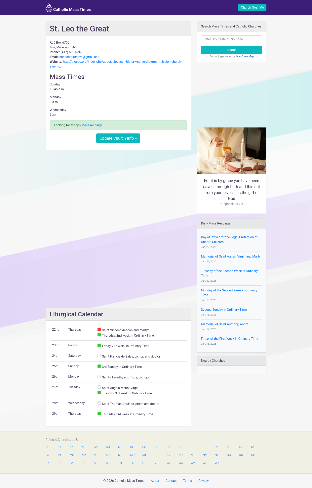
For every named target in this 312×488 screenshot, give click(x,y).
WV (193, 463)
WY (217, 463)
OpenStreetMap (245, 56)
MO (132, 455)
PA (71, 463)
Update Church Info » (118, 138)
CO (108, 447)
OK (47, 463)
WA (180, 463)
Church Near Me (252, 7)
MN (108, 455)
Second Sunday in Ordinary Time (224, 310)
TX (132, 463)
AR (83, 447)
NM (205, 455)
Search (231, 50)
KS (241, 447)
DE (132, 447)
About (155, 481)
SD (108, 463)
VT (156, 463)
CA (96, 447)
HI (179, 447)
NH (180, 455)
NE (156, 455)
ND (241, 455)
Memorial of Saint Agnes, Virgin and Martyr (231, 256)
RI (83, 463)
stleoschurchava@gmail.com (79, 57)
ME (60, 455)
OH (253, 455)
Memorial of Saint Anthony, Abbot (224, 324)
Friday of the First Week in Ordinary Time (229, 339)
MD (72, 455)
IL (204, 447)
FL (156, 447)
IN (216, 447)
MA (84, 455)
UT (144, 463)
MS (120, 455)
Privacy (203, 481)
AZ (71, 447)
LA (47, 455)
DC (144, 447)
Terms (187, 481)
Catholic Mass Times (68, 8)
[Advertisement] (118, 183)
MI (95, 455)
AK (59, 447)
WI (204, 463)
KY (253, 447)
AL (47, 447)
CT (120, 447)
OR (59, 463)
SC (96, 463)
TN (120, 463)
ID (192, 447)
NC (229, 455)
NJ (192, 455)
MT (144, 455)
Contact (171, 481)
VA (168, 463)
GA (168, 447)
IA (228, 447)
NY (217, 455)
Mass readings (92, 125)
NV (168, 455)
